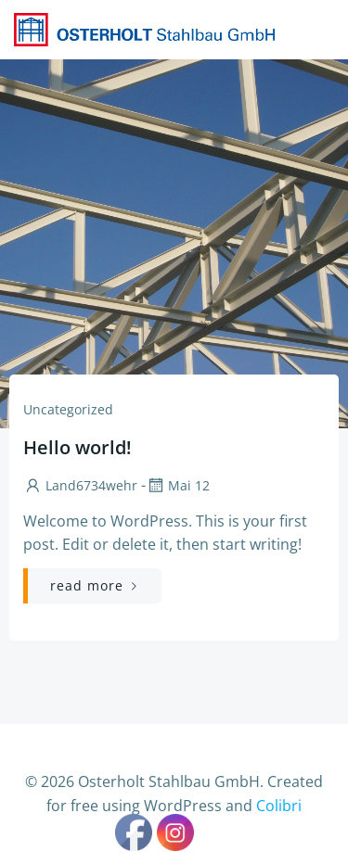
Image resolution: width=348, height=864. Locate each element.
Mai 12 (178, 485)
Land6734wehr (80, 485)
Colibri (279, 805)
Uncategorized (68, 409)
